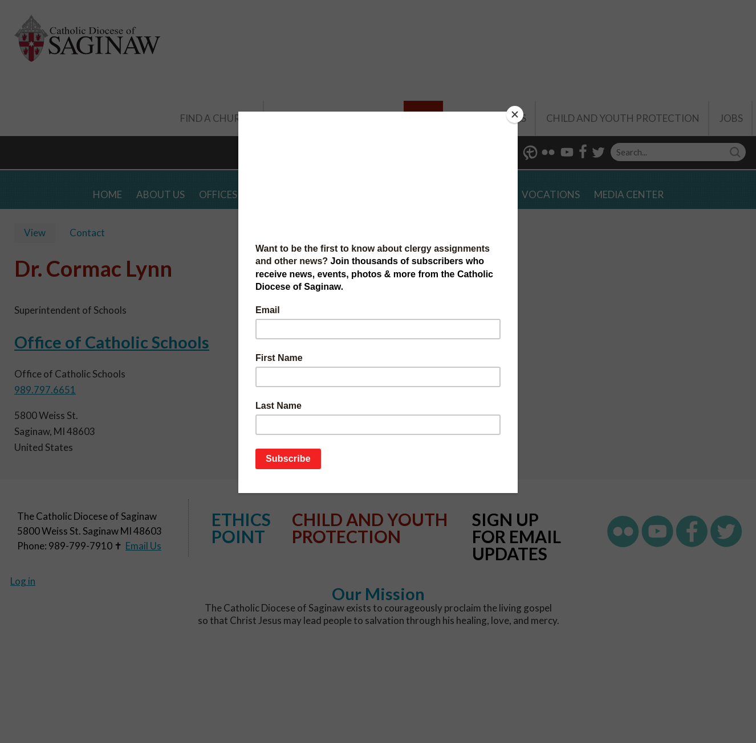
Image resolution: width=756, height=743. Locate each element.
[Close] (514, 114)
